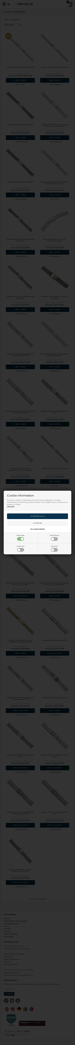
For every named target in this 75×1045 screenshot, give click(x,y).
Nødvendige (20, 538)
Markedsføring (54, 538)
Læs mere (11, 506)
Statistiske (54, 549)
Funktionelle (21, 549)
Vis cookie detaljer (37, 529)
